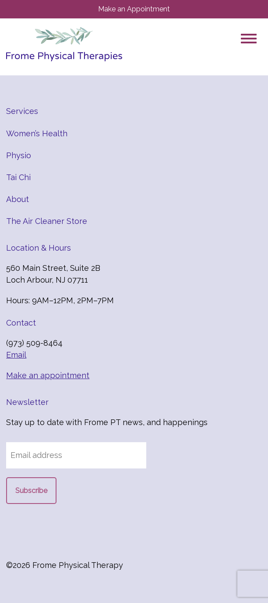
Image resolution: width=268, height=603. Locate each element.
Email (16, 354)
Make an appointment (47, 375)
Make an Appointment (134, 9)
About (17, 199)
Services (22, 111)
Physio (18, 155)
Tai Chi (18, 177)
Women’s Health (36, 133)
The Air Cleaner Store (46, 221)
